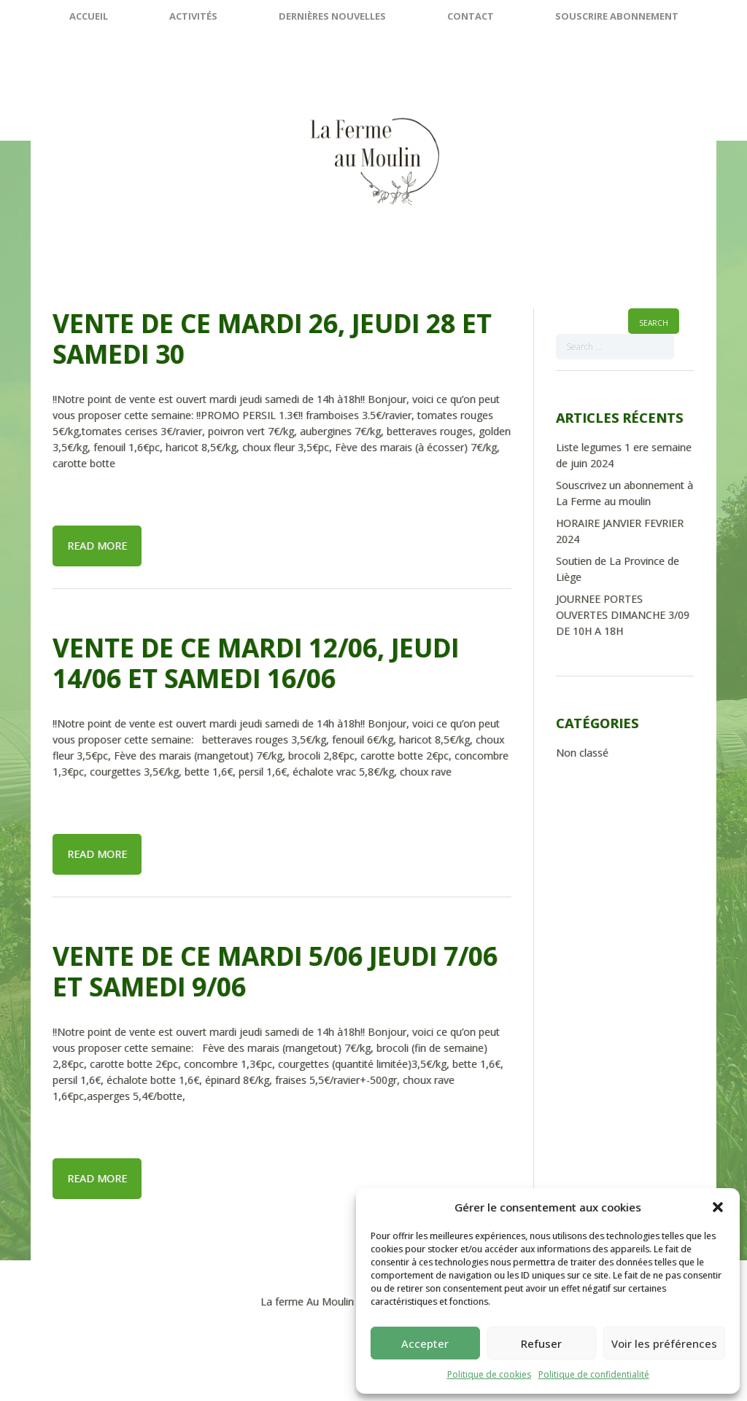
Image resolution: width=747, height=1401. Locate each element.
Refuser (541, 1343)
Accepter (425, 1343)
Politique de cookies (489, 1374)
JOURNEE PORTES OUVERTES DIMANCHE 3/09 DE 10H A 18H (622, 615)
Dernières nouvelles (332, 16)
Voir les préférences (664, 1343)
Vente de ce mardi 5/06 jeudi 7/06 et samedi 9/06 (275, 971)
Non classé (582, 753)
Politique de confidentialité (593, 1374)
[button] (718, 1207)
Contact (470, 16)
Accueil (88, 16)
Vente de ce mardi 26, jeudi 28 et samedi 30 (272, 338)
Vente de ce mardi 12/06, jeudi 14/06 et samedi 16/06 (256, 663)
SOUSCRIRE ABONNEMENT (616, 16)
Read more (97, 546)
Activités (193, 16)
